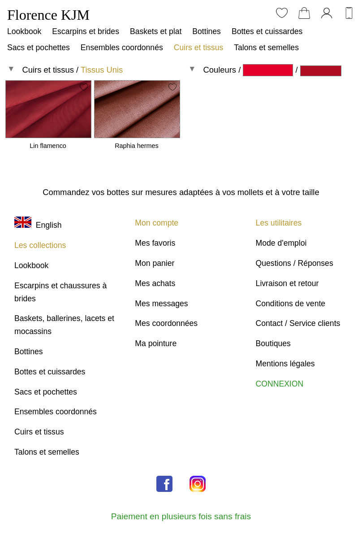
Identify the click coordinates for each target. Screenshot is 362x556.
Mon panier (154, 263)
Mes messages (161, 303)
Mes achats (155, 283)
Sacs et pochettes (38, 47)
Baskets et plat (155, 31)
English (37, 225)
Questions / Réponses (294, 263)
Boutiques (273, 343)
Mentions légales (285, 363)
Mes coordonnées (166, 323)
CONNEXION (280, 383)
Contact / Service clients (298, 323)
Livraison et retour (287, 283)
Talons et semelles (266, 47)
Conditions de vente (291, 303)
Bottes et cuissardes (267, 31)
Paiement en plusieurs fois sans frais (181, 516)
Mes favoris (155, 243)
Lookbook (24, 31)
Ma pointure (156, 343)
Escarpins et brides (85, 31)
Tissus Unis (102, 69)
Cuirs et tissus (198, 47)
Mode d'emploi (281, 243)
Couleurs (219, 69)
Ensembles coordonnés (122, 47)
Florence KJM (48, 15)
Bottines (206, 31)
